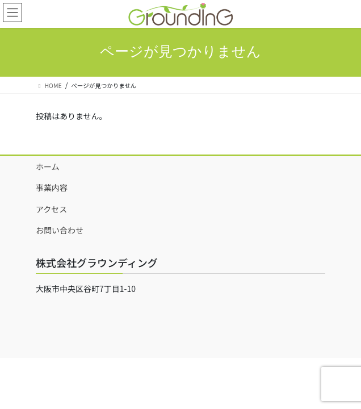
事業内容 (52, 187)
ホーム (48, 166)
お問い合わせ (59, 230)
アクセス (51, 209)
